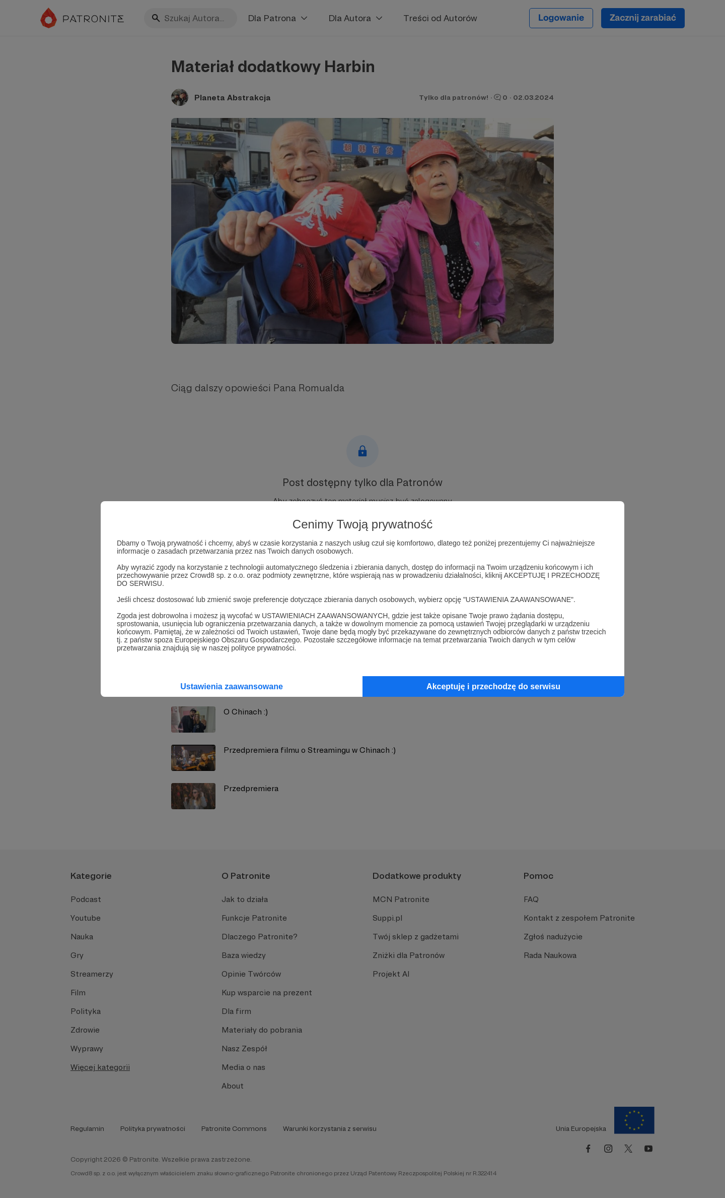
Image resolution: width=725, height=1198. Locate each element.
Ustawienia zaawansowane (231, 686)
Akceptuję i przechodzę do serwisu (493, 686)
